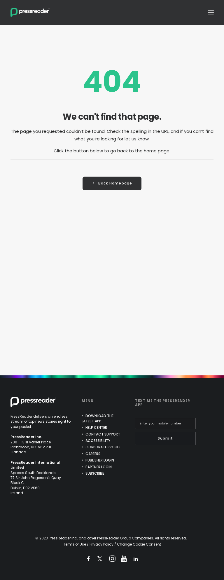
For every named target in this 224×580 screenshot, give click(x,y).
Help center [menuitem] (96, 427)
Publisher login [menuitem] (99, 460)
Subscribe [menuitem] (94, 473)
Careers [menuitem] (92, 453)
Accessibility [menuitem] (97, 440)
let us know (137, 139)
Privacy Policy (101, 544)
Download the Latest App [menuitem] (97, 418)
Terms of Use (74, 544)
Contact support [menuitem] (102, 434)
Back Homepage (112, 183)
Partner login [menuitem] (98, 466)
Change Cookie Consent (139, 544)
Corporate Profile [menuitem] (102, 447)
